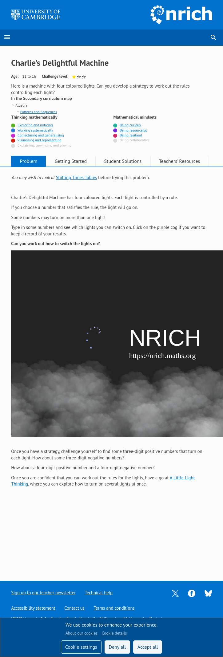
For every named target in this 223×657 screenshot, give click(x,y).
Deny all (117, 647)
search (213, 37)
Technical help (98, 593)
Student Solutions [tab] (122, 161)
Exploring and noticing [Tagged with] (35, 125)
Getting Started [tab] (71, 161)
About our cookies (82, 633)
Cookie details (114, 633)
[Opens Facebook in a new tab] (191, 593)
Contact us (74, 608)
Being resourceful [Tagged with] (133, 130)
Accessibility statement (33, 608)
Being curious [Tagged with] (130, 125)
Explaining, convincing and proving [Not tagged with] (45, 145)
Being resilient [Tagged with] (131, 135)
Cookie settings (81, 647)
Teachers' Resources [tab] (179, 161)
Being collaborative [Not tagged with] (134, 140)
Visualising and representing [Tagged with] (40, 140)
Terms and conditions (114, 608)
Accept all (147, 647)
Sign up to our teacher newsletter (43, 593)
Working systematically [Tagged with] (35, 130)
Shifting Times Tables (76, 177)
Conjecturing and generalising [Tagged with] (41, 135)
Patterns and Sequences (38, 111)
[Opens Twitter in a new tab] (175, 593)
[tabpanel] (111, 331)
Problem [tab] (28, 161)
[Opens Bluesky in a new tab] (208, 593)
